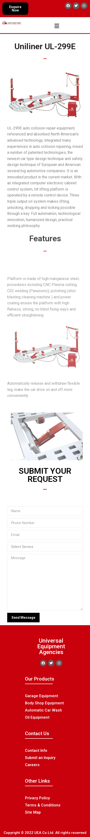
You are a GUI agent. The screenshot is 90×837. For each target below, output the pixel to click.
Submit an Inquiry (40, 757)
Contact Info (36, 750)
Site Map (33, 812)
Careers (32, 765)
